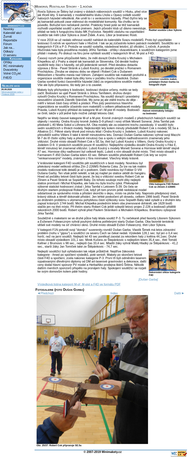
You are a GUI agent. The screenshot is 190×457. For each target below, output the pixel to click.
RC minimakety (13, 66)
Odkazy (8, 51)
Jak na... (8, 47)
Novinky (8, 29)
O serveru (9, 55)
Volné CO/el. (12, 74)
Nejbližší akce (11, 85)
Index (114, 293)
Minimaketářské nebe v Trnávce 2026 (12, 93)
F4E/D (7, 77)
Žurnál (7, 36)
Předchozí (45, 293)
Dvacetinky (10, 69)
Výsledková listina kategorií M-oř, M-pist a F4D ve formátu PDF (79, 284)
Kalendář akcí (12, 32)
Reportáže (10, 40)
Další (179, 293)
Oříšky (7, 62)
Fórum (7, 44)
